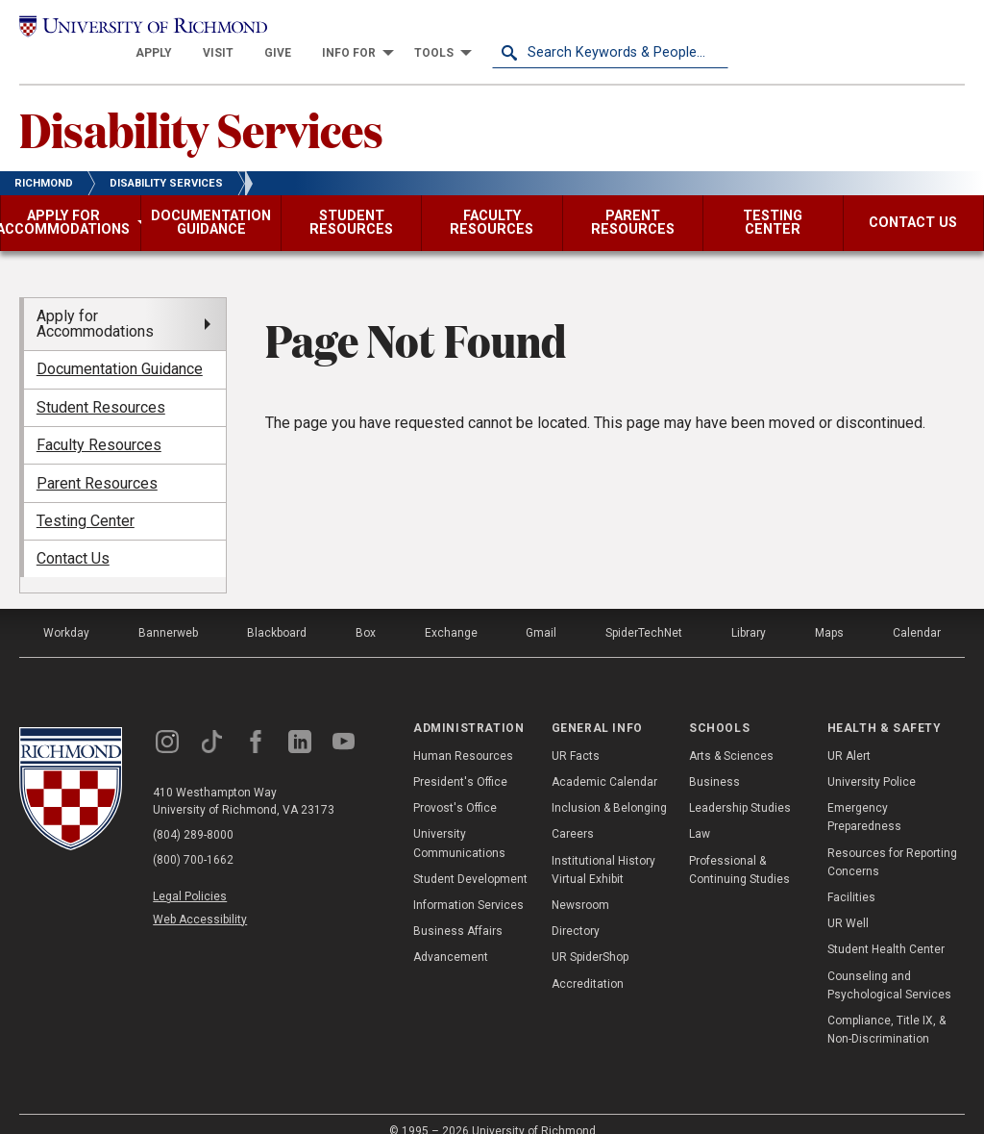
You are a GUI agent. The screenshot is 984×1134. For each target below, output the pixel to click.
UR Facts (576, 734)
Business (714, 760)
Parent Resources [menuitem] (97, 461)
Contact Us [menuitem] (73, 537)
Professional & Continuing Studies (739, 848)
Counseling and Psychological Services (889, 963)
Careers (573, 812)
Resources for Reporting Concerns (892, 840)
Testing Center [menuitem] (86, 499)
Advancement (450, 936)
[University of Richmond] (137, 30)
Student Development (470, 857)
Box (366, 611)
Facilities (851, 875)
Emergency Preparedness (864, 796)
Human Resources (463, 734)
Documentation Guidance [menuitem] (120, 348)
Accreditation (588, 962)
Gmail (541, 611)
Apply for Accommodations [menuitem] (95, 301)
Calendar (917, 611)
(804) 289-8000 (193, 813)
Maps (829, 611)
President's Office (460, 760)
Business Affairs (458, 909)
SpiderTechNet (643, 611)
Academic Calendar (604, 760)
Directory (576, 909)
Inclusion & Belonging (609, 787)
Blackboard (277, 611)
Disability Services (201, 107)
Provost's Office (455, 787)
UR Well (848, 901)
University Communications (459, 822)
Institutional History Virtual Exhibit (603, 848)
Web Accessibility (200, 897)
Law (699, 812)
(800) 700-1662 (193, 838)
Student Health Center (886, 928)
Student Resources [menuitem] (101, 385)
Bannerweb (168, 611)
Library (748, 611)
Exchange (451, 611)
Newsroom (580, 883)
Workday (66, 611)
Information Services (468, 883)
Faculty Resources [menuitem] (99, 423)
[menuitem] (390, 30)
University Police (871, 760)
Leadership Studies (740, 787)
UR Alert (849, 734)
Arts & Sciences (731, 734)
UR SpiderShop (590, 936)
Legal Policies (190, 875)
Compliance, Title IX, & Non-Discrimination (886, 1007)
